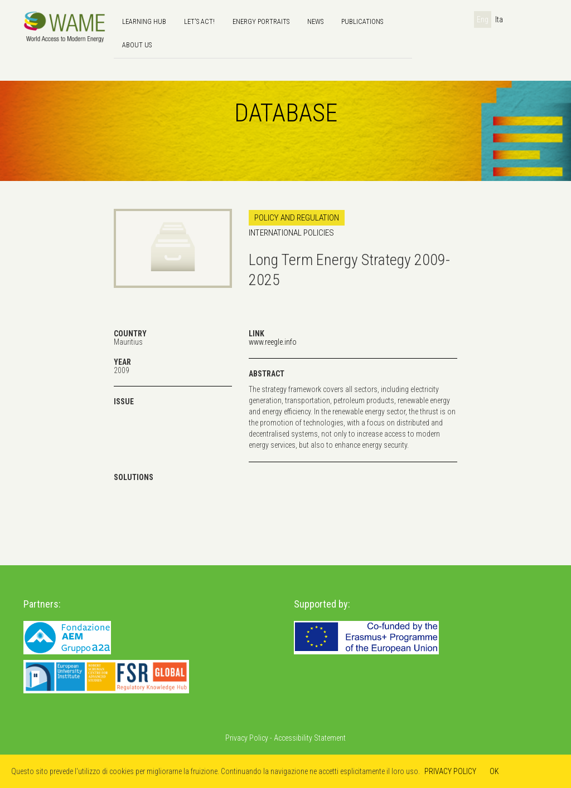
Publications (362, 21)
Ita (499, 19)
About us (137, 45)
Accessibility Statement (310, 737)
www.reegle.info (273, 341)
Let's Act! (199, 21)
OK (494, 771)
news (315, 21)
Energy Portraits (261, 21)
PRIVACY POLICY (450, 771)
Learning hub (144, 21)
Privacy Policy (246, 737)
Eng (482, 19)
